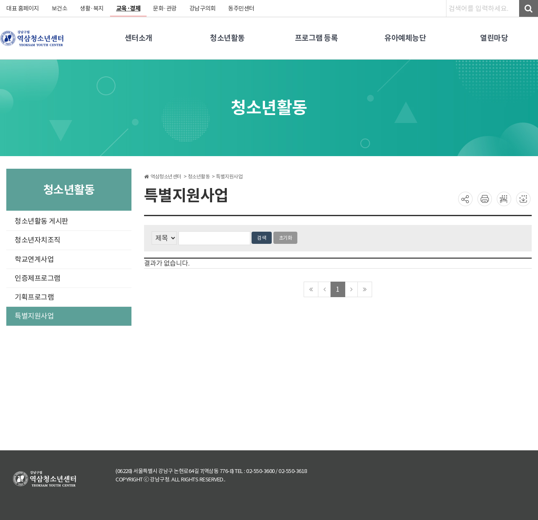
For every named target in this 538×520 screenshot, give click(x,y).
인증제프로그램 (37, 278)
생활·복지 (92, 8)
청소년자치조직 (37, 240)
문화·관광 (165, 8)
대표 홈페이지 (22, 8)
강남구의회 (202, 8)
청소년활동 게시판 (41, 221)
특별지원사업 (34, 316)
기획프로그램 (34, 297)
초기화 (285, 238)
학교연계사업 (34, 259)
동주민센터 (241, 8)
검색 (261, 238)
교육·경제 (128, 8)
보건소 (60, 8)
